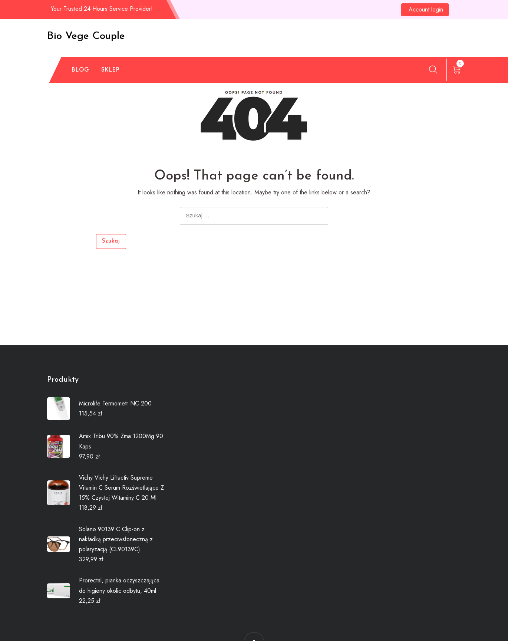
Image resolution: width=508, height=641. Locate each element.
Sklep (110, 69)
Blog (80, 69)
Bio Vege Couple (86, 36)
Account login (426, 9)
